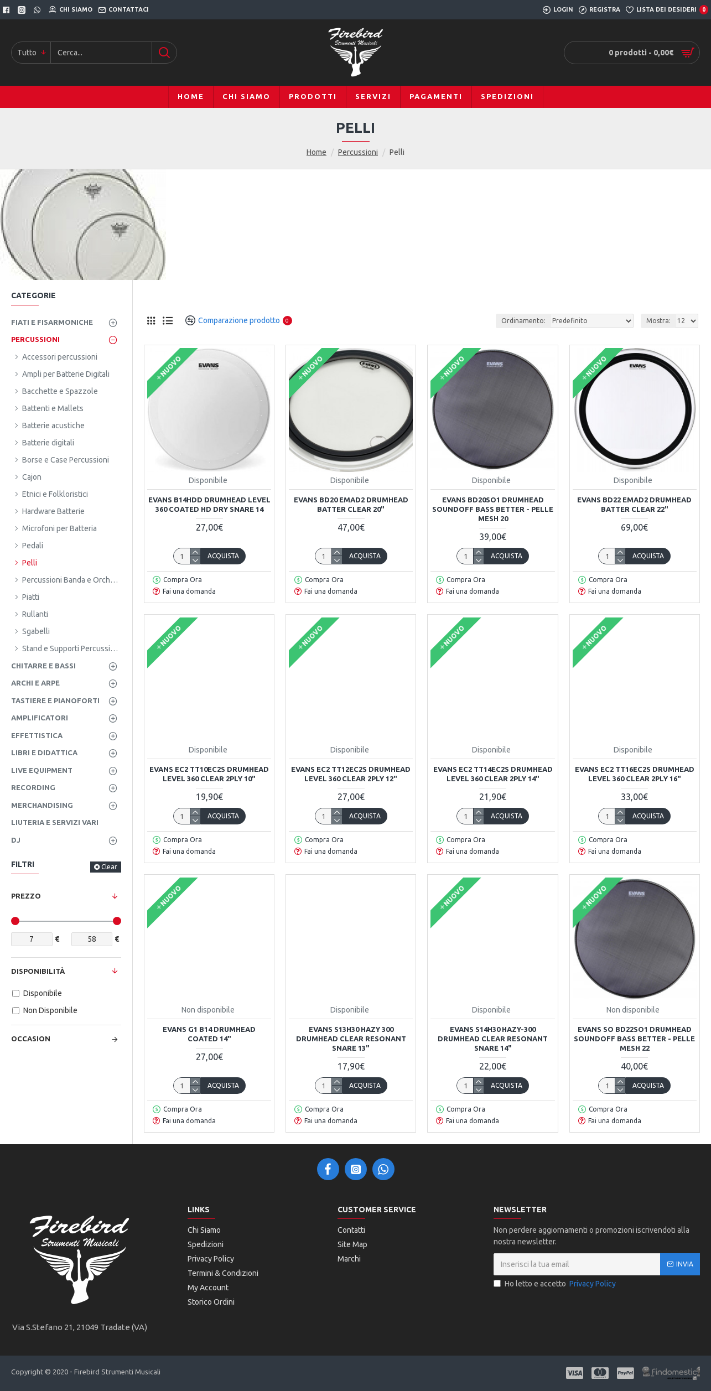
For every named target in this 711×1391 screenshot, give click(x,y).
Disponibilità (38, 971)
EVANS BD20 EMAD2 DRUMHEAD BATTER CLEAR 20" (351, 504)
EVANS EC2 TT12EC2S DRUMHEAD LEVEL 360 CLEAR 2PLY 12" (351, 773)
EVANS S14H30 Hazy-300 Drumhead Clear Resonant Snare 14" (493, 1038)
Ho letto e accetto (555, 1284)
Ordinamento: (523, 320)
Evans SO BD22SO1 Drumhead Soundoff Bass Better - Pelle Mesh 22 (634, 1038)
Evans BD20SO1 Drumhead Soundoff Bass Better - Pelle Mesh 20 (492, 509)
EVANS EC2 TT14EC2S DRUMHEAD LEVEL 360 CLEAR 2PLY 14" (493, 773)
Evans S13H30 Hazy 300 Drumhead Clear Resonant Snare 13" (351, 1038)
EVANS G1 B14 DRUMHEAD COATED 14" (209, 1033)
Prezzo (26, 896)
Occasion (30, 1038)
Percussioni (358, 152)
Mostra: (658, 320)
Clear (109, 866)
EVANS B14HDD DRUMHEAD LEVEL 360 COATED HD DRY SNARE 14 (209, 504)
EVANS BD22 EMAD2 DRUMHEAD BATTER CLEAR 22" (634, 504)
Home (316, 152)
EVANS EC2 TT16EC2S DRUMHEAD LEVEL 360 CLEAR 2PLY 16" (634, 773)
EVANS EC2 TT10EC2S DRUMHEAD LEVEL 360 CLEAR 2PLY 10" (209, 773)
